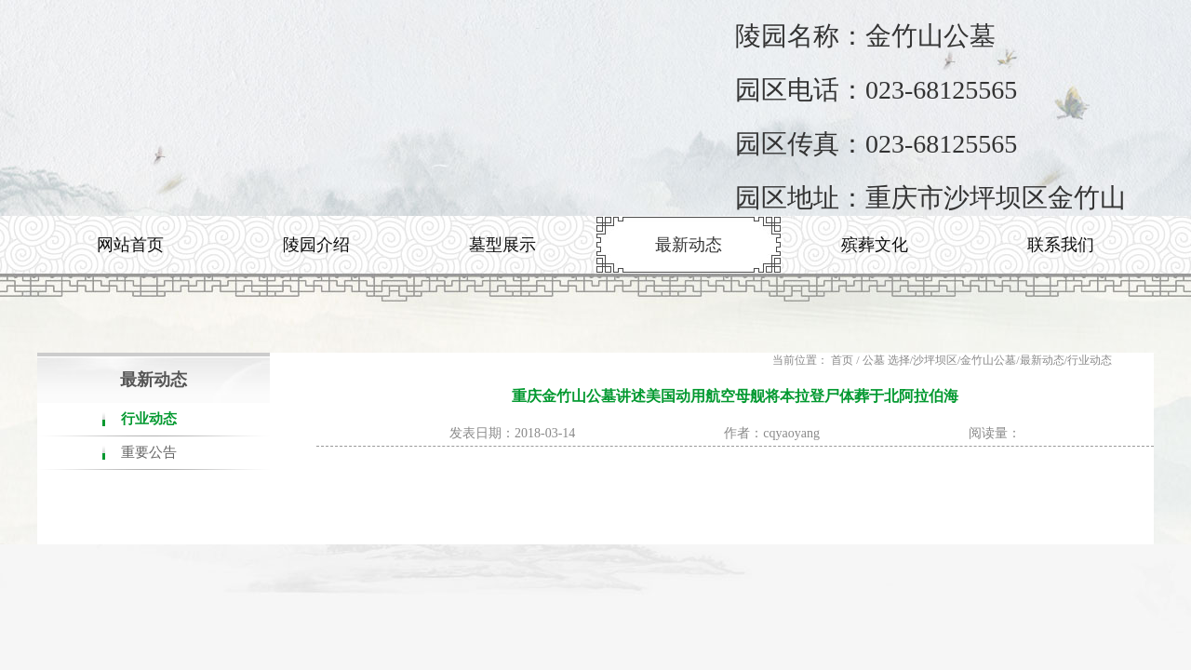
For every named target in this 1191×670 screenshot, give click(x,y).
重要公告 (149, 452)
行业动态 (149, 418)
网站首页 (130, 244)
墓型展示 (502, 244)
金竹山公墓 (988, 360)
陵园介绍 (316, 244)
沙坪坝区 (935, 360)
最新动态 (688, 244)
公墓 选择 (886, 360)
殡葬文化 (874, 244)
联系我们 (1060, 244)
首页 (842, 360)
